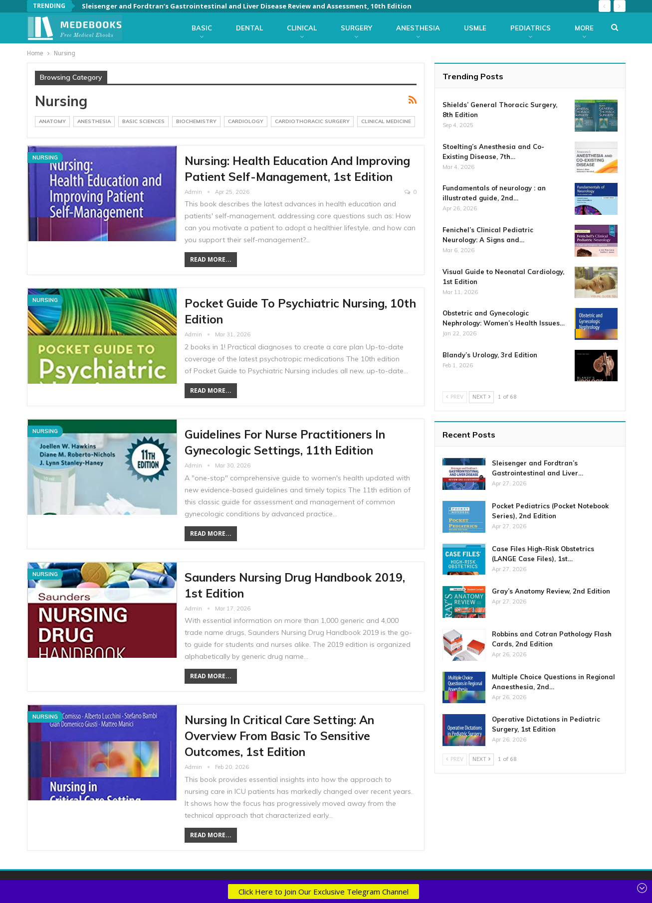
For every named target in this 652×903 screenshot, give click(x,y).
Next (481, 397)
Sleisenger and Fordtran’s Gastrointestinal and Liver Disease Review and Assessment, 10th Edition (247, 5)
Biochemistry (196, 121)
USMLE (475, 28)
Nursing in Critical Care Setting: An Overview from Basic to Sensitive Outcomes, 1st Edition (279, 736)
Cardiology (245, 121)
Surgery (356, 28)
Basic (202, 28)
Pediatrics (530, 28)
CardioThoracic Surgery (312, 121)
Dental (249, 28)
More (584, 28)
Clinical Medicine (386, 121)
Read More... (210, 259)
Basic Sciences (143, 121)
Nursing (45, 157)
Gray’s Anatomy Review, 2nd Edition (551, 591)
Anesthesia (418, 28)
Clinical (302, 28)
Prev (454, 397)
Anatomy (52, 121)
